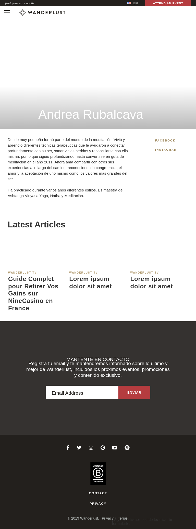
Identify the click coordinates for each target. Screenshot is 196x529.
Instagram (166, 149)
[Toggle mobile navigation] (7, 12)
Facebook (165, 140)
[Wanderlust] (42, 12)
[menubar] (132, 3)
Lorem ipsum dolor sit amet (90, 282)
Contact (98, 493)
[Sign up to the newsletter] (134, 392)
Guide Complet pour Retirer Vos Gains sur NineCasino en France (33, 293)
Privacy (98, 504)
